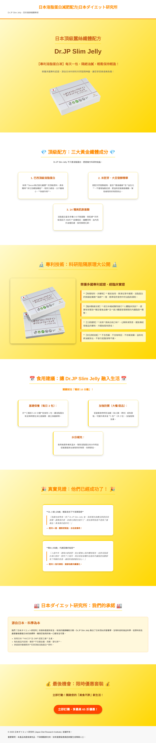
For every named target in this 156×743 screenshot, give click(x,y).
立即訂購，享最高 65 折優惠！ (78, 709)
